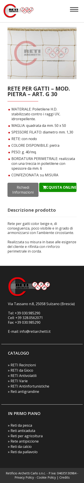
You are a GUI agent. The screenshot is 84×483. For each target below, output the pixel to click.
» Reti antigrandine (23, 391)
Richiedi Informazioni (23, 190)
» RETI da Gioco (20, 370)
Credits (64, 477)
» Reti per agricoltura (25, 436)
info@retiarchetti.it (35, 331)
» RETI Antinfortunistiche (28, 386)
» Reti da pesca (20, 425)
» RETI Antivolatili (22, 375)
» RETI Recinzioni (22, 365)
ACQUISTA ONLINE (60, 187)
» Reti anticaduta (21, 430)
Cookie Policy (46, 477)
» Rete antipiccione (23, 441)
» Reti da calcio (20, 446)
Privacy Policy (24, 477)
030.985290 (31, 313)
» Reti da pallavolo (23, 451)
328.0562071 (32, 317)
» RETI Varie (18, 380)
